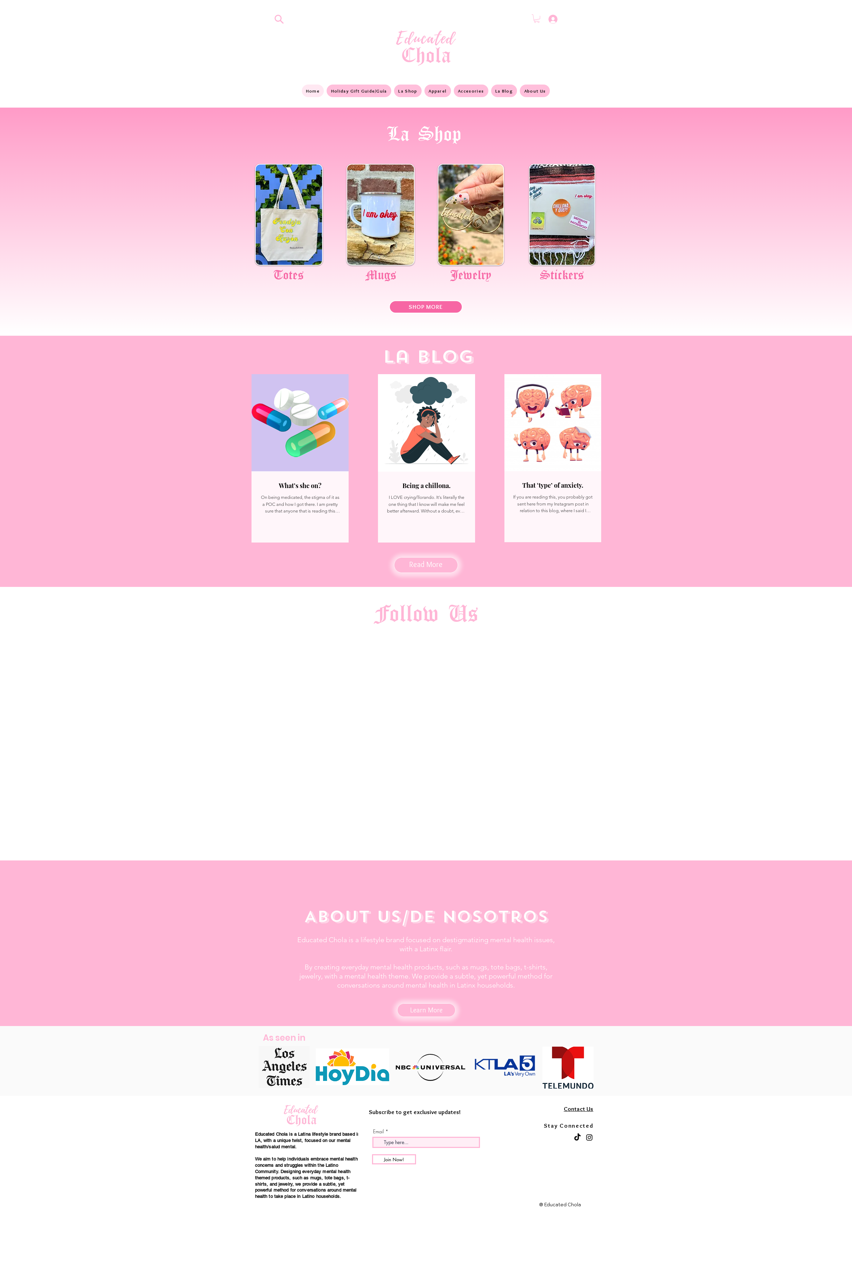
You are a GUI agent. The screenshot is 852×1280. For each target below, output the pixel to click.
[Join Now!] (394, 1159)
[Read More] (426, 565)
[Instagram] (589, 1137)
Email (378, 1131)
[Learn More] (426, 1010)
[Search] (279, 19)
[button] (537, 18)
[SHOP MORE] (426, 306)
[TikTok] (577, 1137)
